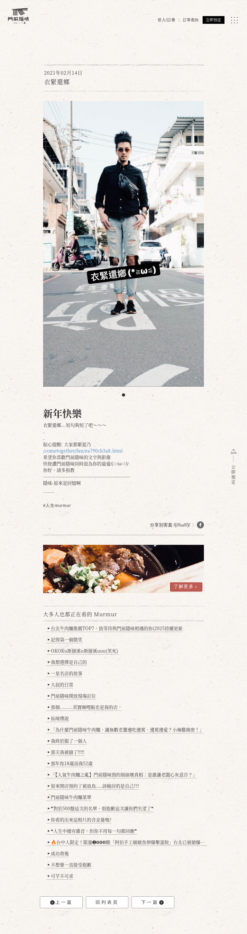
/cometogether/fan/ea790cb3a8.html (83, 450)
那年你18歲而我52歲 (70, 763)
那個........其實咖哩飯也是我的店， (85, 707)
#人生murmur (57, 505)
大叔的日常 (61, 684)
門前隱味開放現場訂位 (72, 695)
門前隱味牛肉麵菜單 (70, 797)
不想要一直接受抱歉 (70, 864)
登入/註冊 (167, 20)
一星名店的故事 (65, 673)
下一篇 (152, 902)
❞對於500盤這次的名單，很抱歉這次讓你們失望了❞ (101, 808)
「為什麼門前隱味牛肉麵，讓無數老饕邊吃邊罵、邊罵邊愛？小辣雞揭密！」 (126, 729)
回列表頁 (107, 902)
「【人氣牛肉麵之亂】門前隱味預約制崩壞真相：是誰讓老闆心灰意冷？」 (122, 774)
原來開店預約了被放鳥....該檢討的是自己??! (93, 786)
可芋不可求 (61, 876)
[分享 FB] (200, 524)
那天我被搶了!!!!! (66, 752)
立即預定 (213, 20)
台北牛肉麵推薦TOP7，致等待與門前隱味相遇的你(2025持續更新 (115, 628)
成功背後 (58, 853)
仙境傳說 (58, 718)
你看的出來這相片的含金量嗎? (80, 819)
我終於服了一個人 (67, 740)
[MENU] (234, 20)
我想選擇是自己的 (67, 662)
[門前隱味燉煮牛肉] (18, 16)
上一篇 (61, 902)
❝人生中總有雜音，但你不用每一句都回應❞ (92, 831)
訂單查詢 (190, 20)
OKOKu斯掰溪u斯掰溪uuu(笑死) (83, 650)
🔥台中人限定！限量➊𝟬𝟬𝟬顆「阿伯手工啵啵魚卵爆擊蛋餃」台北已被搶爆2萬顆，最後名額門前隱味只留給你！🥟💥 (127, 842)
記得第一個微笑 (65, 639)
